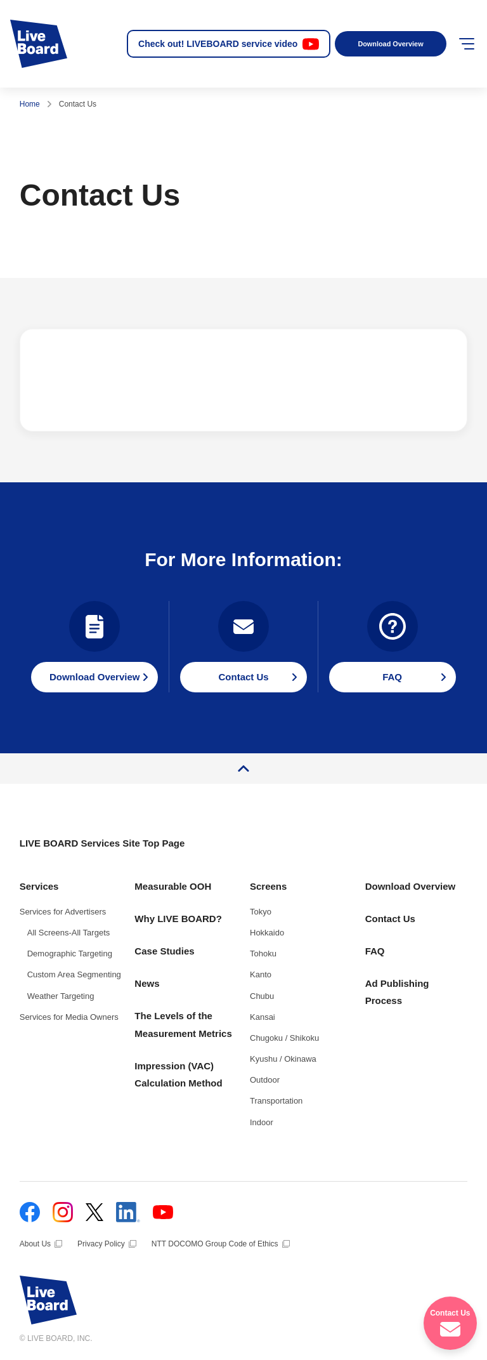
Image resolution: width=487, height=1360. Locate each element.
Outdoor (265, 1080)
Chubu (262, 996)
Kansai (262, 1017)
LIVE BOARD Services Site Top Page (102, 843)
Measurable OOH (172, 886)
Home (30, 104)
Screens (268, 886)
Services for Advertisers (63, 911)
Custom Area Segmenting (74, 974)
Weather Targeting (60, 996)
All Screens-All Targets (68, 932)
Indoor (261, 1122)
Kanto (260, 974)
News (146, 983)
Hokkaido (267, 932)
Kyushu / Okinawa (283, 1059)
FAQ (375, 951)
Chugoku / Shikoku (284, 1038)
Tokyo (260, 911)
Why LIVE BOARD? (178, 918)
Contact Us (390, 918)
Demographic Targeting (69, 953)
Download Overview (390, 44)
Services (39, 886)
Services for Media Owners (69, 1017)
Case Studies (164, 951)
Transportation (276, 1101)
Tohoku (263, 953)
